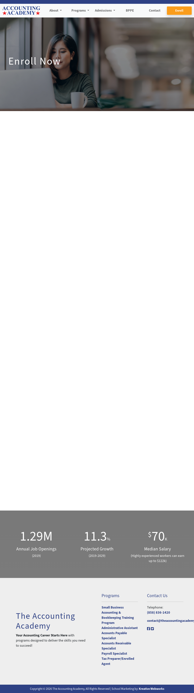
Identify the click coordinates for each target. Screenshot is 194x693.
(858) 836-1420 (158, 612)
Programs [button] (79, 10)
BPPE (130, 10)
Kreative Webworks (151, 689)
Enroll (179, 11)
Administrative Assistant (120, 628)
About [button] (54, 10)
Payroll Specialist (114, 653)
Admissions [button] (104, 10)
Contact (154, 10)
